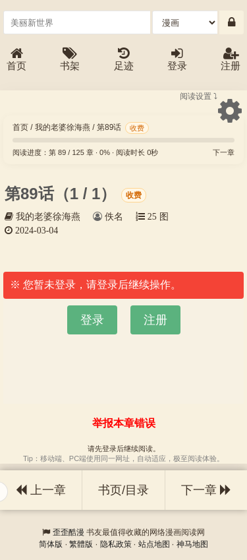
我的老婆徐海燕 (62, 127)
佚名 (114, 216)
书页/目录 (123, 490)
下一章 (223, 152)
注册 (230, 59)
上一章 (41, 490)
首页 (16, 59)
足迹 (124, 59)
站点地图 (154, 544)
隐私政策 (116, 544)
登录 (177, 59)
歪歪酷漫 (68, 532)
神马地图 (192, 544)
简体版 (51, 544)
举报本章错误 (123, 423)
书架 (70, 59)
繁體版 (81, 544)
